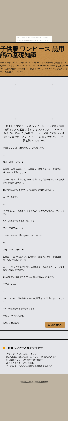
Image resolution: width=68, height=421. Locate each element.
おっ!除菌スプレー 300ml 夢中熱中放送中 (24, 360)
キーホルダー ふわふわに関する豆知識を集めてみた (29, 366)
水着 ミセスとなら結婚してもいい (21, 354)
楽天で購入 (56, 325)
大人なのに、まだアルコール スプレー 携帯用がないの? (31, 357)
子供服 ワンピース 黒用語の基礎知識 (32, 51)
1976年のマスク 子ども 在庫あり (21, 363)
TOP (2, 62)
